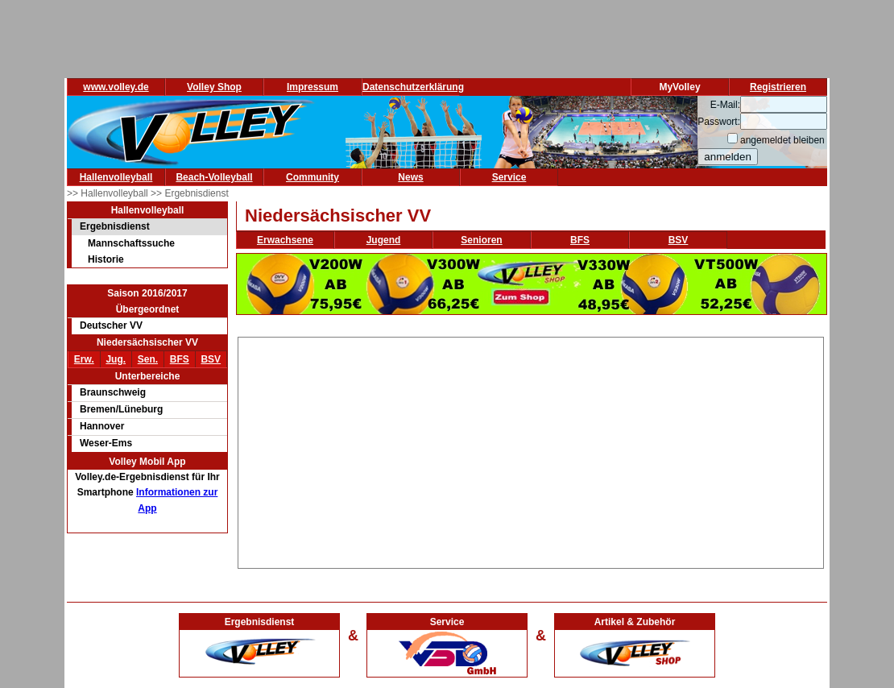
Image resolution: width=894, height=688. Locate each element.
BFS (179, 359)
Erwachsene (285, 240)
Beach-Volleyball (214, 177)
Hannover (102, 426)
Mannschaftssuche (131, 243)
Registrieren (778, 87)
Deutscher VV (111, 325)
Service (509, 177)
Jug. (116, 359)
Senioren (481, 240)
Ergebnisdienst (115, 226)
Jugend (383, 240)
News (410, 177)
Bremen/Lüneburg (121, 409)
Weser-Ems (106, 443)
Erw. (84, 359)
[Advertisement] (531, 450)
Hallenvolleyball (116, 177)
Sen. (148, 359)
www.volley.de (115, 87)
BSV (211, 359)
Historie (106, 259)
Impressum (312, 87)
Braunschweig (113, 392)
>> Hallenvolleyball (109, 193)
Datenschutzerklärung (413, 87)
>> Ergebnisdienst (190, 193)
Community (312, 177)
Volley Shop (214, 87)
